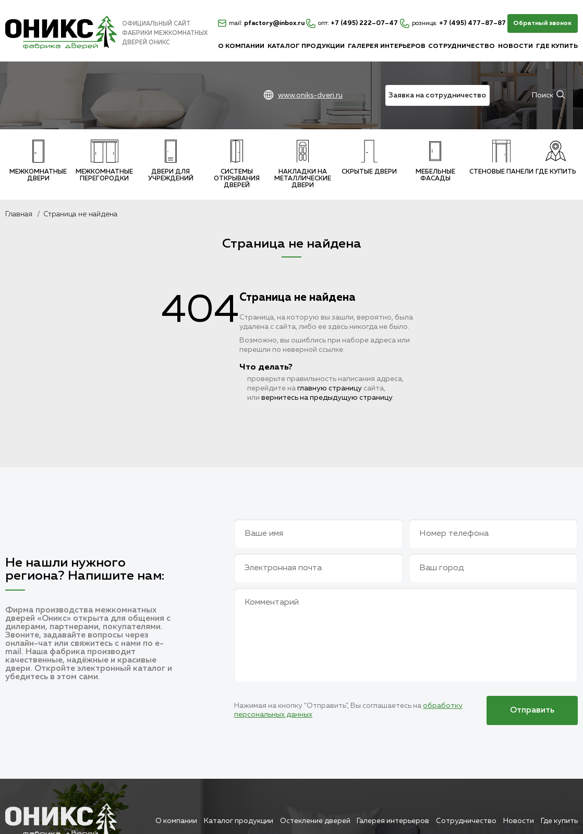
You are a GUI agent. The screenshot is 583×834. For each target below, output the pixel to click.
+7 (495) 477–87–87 (453, 23)
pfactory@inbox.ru (261, 23)
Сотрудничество (461, 46)
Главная (19, 214)
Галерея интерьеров (387, 46)
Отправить (532, 710)
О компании (241, 46)
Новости (515, 46)
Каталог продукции (306, 46)
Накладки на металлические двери (302, 164)
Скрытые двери (369, 157)
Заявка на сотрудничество (437, 95)
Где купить (557, 46)
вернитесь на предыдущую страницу (326, 397)
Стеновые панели (501, 157)
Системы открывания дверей (237, 164)
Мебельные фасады (435, 161)
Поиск (542, 95)
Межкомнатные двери (38, 161)
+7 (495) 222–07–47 (352, 23)
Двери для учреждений (170, 161)
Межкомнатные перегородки (104, 161)
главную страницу (329, 388)
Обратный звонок (542, 23)
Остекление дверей (315, 821)
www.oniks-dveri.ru (310, 95)
